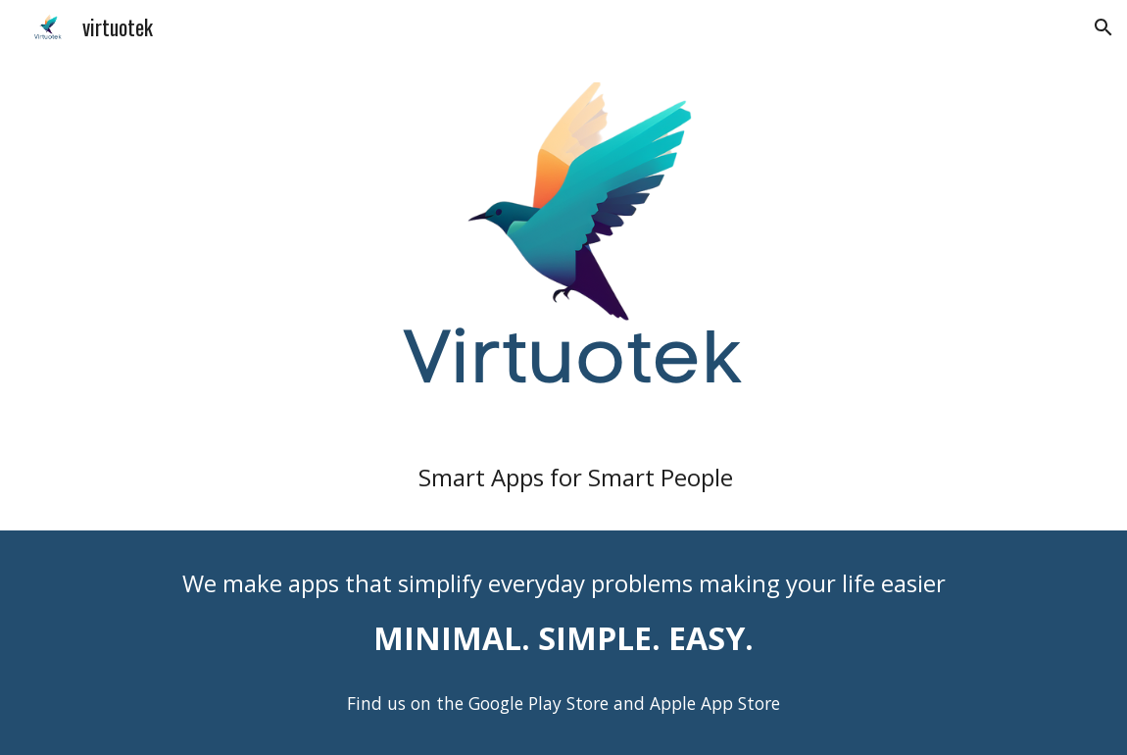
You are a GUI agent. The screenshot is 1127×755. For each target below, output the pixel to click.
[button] (1103, 27)
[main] (563, 477)
